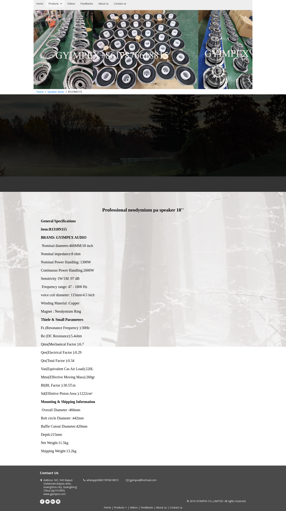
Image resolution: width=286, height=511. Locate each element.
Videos (134, 507)
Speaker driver (55, 91)
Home (40, 91)
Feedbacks (147, 507)
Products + (120, 507)
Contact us (176, 507)
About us (161, 507)
